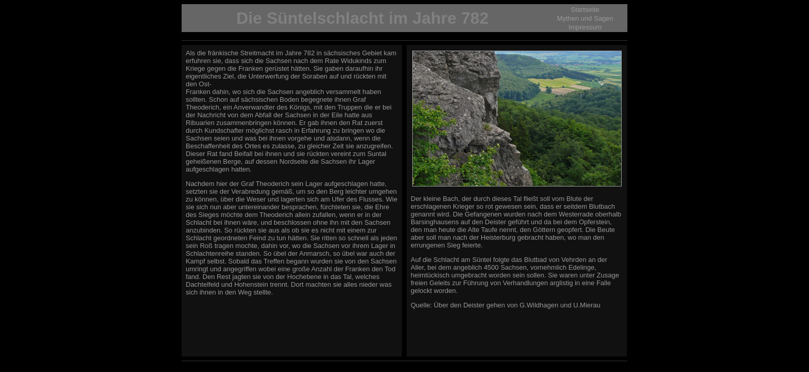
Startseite (585, 9)
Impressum (585, 27)
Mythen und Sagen (585, 18)
